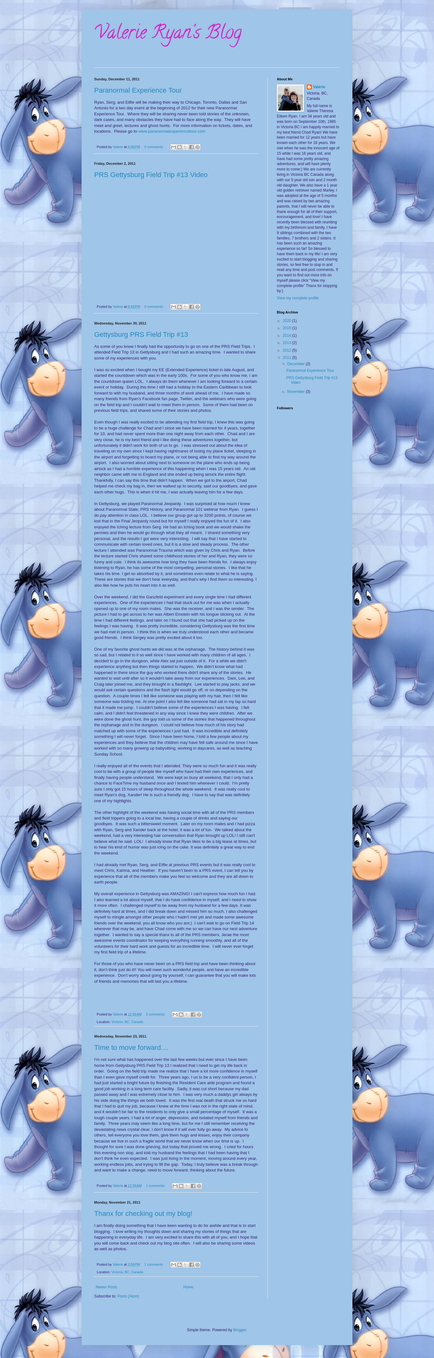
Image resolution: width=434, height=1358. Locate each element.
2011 (287, 357)
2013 (287, 343)
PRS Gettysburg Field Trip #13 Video (151, 175)
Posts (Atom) (128, 1296)
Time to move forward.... (131, 1047)
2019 (287, 328)
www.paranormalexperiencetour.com (171, 131)
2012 (287, 350)
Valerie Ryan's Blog (168, 34)
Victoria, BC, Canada (127, 1022)
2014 (287, 335)
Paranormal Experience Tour (138, 90)
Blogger (239, 1330)
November (296, 391)
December (296, 364)
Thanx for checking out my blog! (143, 1213)
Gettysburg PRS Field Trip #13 (141, 334)
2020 (287, 321)
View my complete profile (298, 298)
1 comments (155, 1186)
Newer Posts (106, 1287)
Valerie (118, 147)
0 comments (153, 147)
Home (188, 1287)
